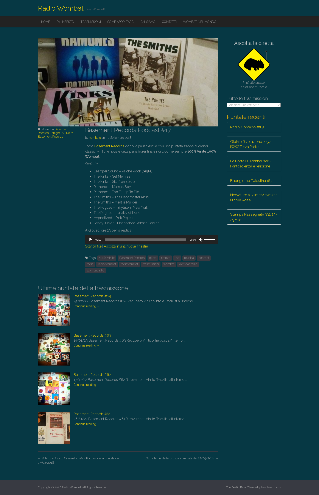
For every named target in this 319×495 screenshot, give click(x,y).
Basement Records (109, 146)
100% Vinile (107, 258)
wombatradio (95, 270)
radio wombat (107, 264)
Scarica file (93, 246)
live (177, 258)
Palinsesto (65, 22)
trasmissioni (151, 264)
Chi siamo (148, 22)
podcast (204, 258)
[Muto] (200, 239)
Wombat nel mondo (199, 22)
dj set (152, 258)
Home (45, 22)
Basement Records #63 (92, 335)
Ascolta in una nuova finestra (126, 246)
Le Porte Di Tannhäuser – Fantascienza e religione (251, 163)
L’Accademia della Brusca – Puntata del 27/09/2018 (181, 458)
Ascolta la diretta (254, 43)
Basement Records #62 (92, 375)
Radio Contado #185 (247, 127)
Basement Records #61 (92, 414)
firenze (165, 258)
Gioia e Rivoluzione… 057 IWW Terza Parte (250, 144)
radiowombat (129, 264)
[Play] (91, 239)
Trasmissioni (91, 22)
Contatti (169, 22)
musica (189, 258)
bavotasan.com (271, 487)
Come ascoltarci (120, 22)
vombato (95, 137)
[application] (151, 239)
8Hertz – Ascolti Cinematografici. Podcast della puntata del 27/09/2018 (79, 460)
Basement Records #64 (92, 296)
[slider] (145, 239)
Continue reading (87, 306)
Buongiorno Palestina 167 (251, 180)
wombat (168, 264)
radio (90, 264)
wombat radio (188, 264)
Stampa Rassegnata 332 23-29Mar (253, 217)
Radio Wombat (61, 8)
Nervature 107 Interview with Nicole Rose (253, 197)
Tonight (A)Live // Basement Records (55, 134)
